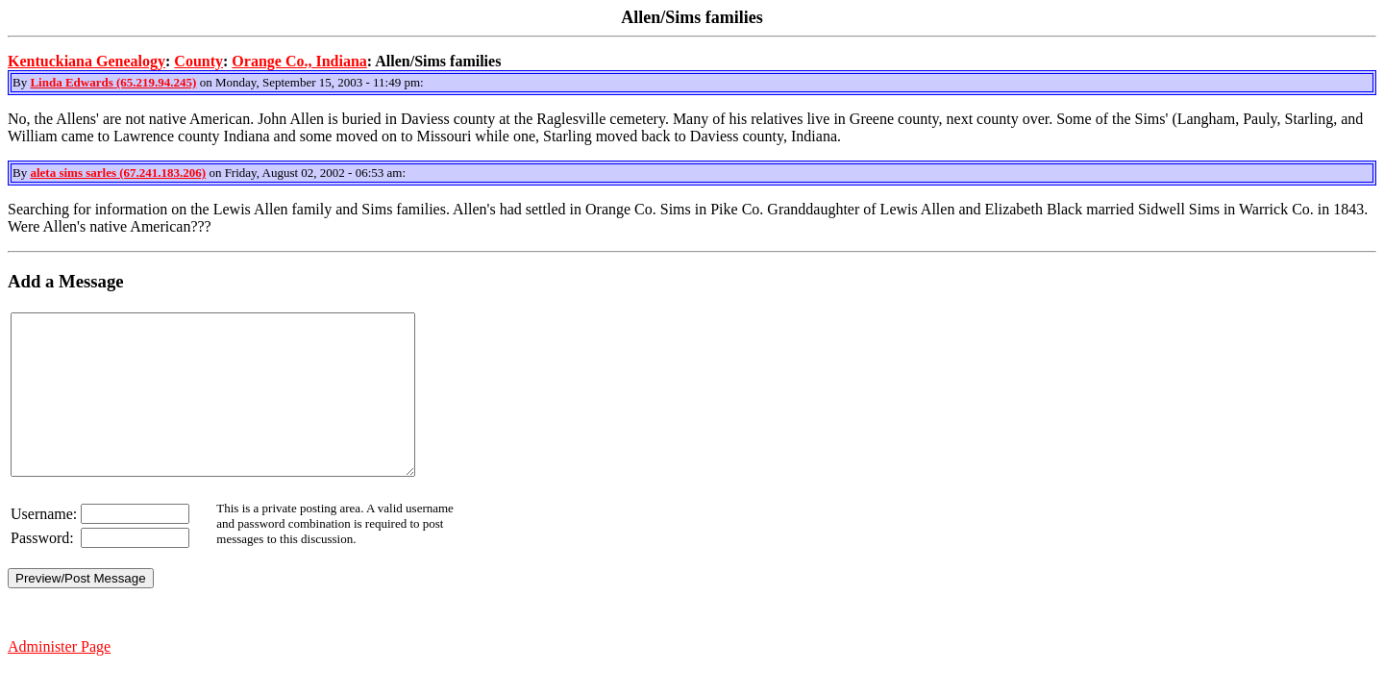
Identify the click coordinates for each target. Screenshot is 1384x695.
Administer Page (59, 678)
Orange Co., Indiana (299, 61)
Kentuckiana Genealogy (86, 61)
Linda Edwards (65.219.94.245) (113, 82)
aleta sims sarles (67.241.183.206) (118, 172)
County (198, 61)
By (21, 82)
